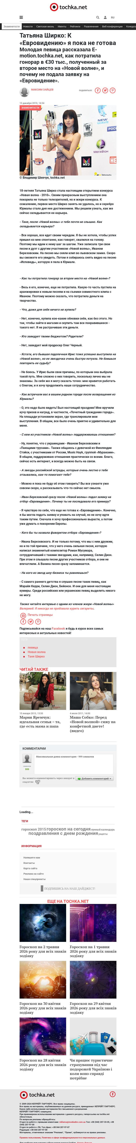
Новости (28, 26)
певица (33, 647)
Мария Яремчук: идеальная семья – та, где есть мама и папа (40, 722)
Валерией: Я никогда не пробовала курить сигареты (56, 608)
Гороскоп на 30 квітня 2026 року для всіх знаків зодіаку (43, 1008)
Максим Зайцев (42, 89)
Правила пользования (30, 1137)
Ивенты (62, 26)
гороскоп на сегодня (69, 829)
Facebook (58, 628)
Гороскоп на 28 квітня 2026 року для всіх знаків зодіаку (43, 1065)
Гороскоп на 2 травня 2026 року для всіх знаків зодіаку (43, 951)
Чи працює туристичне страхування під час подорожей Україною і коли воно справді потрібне (91, 1069)
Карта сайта (30, 868)
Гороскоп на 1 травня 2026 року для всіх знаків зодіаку (93, 951)
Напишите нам (31, 857)
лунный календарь (103, 829)
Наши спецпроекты (34, 879)
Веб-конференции (112, 26)
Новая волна (37, 652)
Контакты (29, 863)
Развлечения (91, 26)
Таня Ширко (36, 656)
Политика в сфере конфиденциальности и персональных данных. (73, 1137)
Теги (25, 821)
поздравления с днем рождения (63, 833)
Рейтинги (75, 26)
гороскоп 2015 (33, 829)
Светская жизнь (45, 26)
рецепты (103, 834)
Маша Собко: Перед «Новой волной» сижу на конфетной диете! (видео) (93, 724)
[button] (105, 17)
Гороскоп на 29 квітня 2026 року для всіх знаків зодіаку (93, 1008)
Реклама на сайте (33, 873)
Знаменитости (12, 26)
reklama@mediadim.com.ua (72, 1122)
